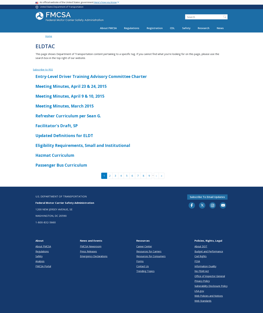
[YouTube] (223, 205)
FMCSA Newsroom (90, 246)
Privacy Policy (202, 281)
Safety (186, 28)
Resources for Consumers (151, 256)
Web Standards (202, 300)
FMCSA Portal (43, 266)
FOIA (197, 261)
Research (203, 28)
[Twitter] (202, 205)
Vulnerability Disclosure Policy (211, 286)
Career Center (144, 246)
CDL (172, 28)
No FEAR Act (201, 271)
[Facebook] (192, 205)
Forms (140, 261)
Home (48, 36)
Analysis (39, 261)
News (220, 28)
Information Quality (205, 266)
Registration (155, 28)
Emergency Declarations (93, 256)
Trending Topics (145, 271)
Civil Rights (200, 256)
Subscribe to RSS (43, 69)
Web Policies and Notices (208, 295)
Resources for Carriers (148, 251)
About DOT (200, 246)
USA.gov (199, 291)
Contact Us (142, 266)
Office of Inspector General (209, 276)
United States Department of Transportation (61, 6)
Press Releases (88, 251)
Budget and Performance (208, 251)
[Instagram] (212, 206)
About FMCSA (108, 28)
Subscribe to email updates (207, 197)
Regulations (131, 28)
